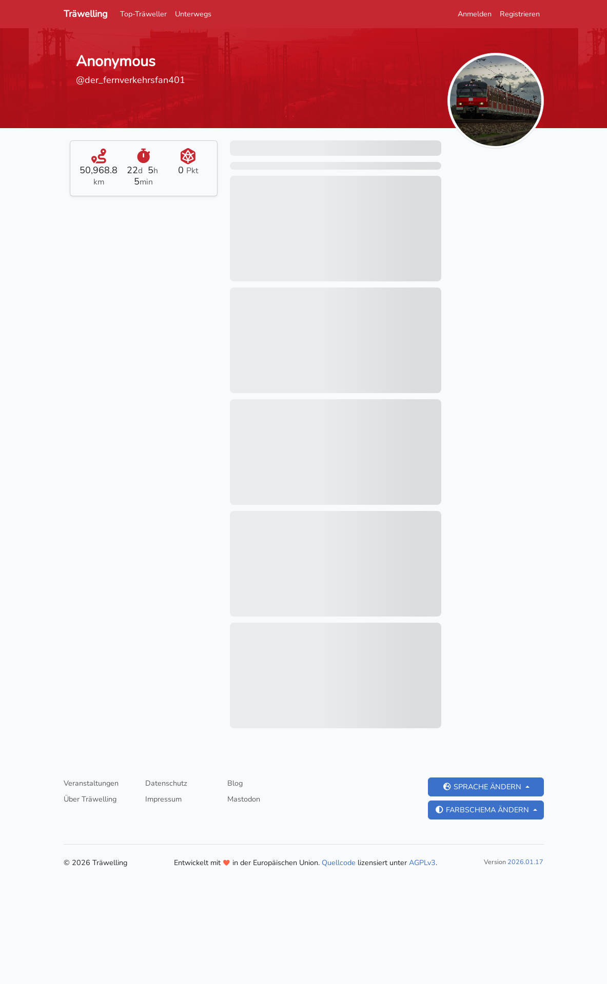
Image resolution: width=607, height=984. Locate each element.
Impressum (163, 799)
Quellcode (339, 862)
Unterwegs (193, 14)
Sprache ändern (482, 787)
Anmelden (475, 14)
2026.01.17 (525, 861)
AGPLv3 (422, 862)
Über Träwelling (90, 799)
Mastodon (243, 799)
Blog (235, 783)
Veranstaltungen (91, 783)
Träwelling (86, 14)
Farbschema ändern (483, 810)
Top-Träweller (143, 14)
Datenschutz (166, 783)
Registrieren (520, 14)
